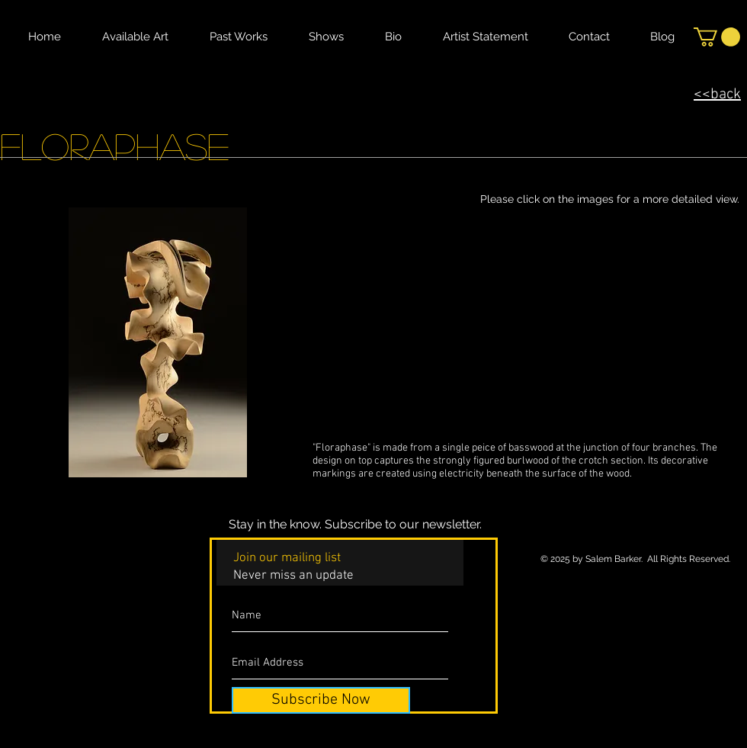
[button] (717, 37)
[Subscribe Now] (321, 700)
